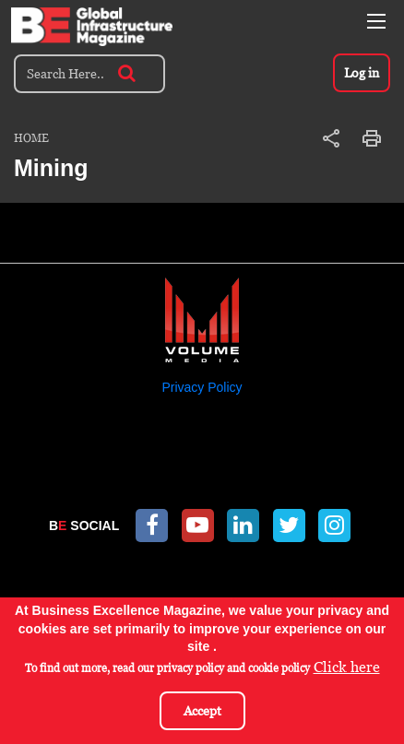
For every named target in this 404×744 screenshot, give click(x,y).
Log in (361, 72)
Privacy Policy (201, 387)
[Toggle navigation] (376, 21)
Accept (202, 711)
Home (31, 138)
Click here (347, 669)
